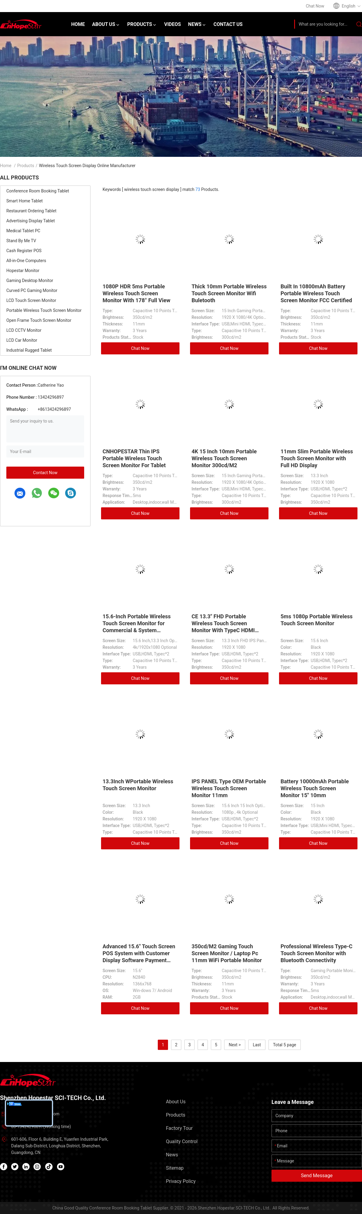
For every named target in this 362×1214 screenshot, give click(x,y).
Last (257, 1044)
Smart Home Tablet (24, 200)
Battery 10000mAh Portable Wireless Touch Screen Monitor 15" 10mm (315, 788)
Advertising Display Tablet (30, 220)
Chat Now (140, 348)
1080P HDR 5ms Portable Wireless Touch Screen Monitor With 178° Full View (136, 293)
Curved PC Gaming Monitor (31, 290)
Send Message (317, 1175)
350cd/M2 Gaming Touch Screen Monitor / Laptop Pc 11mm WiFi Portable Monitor (227, 953)
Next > (235, 1044)
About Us (176, 1102)
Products (25, 165)
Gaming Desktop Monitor (29, 280)
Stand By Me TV (21, 240)
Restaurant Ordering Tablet (31, 210)
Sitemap (175, 1168)
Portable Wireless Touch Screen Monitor (43, 310)
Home (5, 165)
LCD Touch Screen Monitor (31, 300)
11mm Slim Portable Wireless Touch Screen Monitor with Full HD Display (317, 458)
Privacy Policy (181, 1181)
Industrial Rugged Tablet (29, 350)
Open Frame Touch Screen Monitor (38, 320)
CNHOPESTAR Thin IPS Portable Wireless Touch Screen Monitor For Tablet (134, 458)
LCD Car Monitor (21, 340)
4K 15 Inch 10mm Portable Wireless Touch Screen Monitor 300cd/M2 (224, 458)
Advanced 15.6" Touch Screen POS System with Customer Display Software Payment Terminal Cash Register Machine (139, 960)
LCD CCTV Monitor (23, 330)
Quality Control (182, 1141)
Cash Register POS (24, 250)
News (172, 1155)
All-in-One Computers (26, 260)
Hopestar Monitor (22, 270)
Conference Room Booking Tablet (37, 191)
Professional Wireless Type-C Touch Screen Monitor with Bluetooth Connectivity (316, 953)
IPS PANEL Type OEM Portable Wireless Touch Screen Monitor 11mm (229, 788)
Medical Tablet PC (23, 230)
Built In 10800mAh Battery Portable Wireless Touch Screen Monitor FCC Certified (316, 293)
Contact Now (45, 472)
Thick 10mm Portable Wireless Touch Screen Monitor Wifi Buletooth (229, 293)
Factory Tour (179, 1128)
